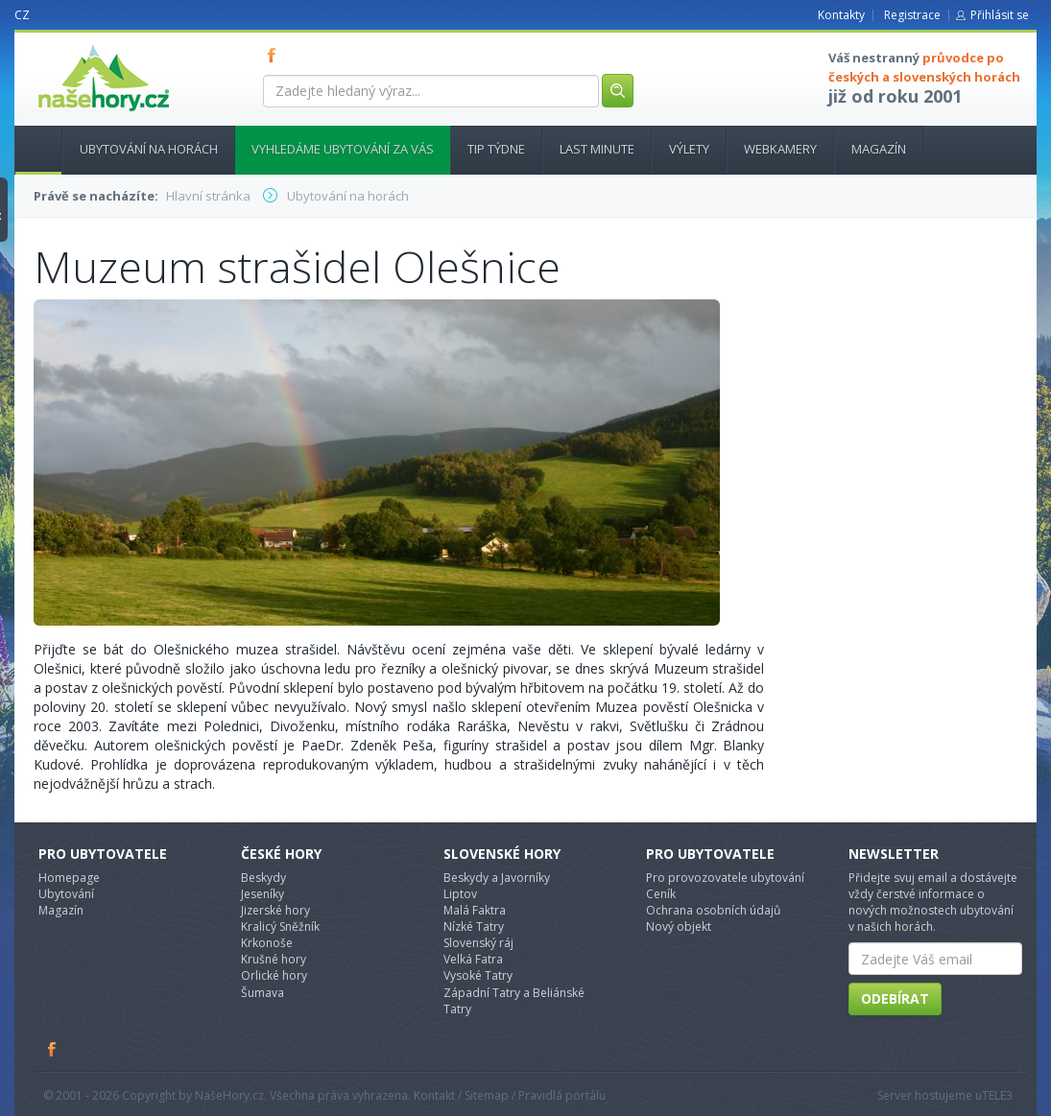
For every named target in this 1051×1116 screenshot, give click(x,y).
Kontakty (841, 15)
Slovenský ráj (478, 943)
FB (275, 54)
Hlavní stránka (30, 148)
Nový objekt (678, 926)
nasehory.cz (69, 45)
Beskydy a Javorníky (496, 877)
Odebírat (895, 998)
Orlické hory (274, 975)
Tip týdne (496, 148)
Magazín (878, 148)
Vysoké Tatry (478, 975)
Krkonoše (267, 943)
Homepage (69, 877)
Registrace (912, 15)
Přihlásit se (999, 15)
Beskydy (263, 877)
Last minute (597, 148)
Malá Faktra (474, 910)
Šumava (262, 993)
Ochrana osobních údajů (713, 910)
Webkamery (780, 148)
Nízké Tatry (473, 926)
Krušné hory (273, 959)
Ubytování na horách (149, 148)
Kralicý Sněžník (280, 926)
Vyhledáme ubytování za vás (342, 148)
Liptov (460, 894)
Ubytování (66, 894)
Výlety (689, 148)
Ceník (661, 894)
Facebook (53, 1049)
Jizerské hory (275, 910)
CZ (22, 15)
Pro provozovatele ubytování (725, 877)
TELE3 (997, 1095)
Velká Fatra (473, 959)
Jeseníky (262, 894)
